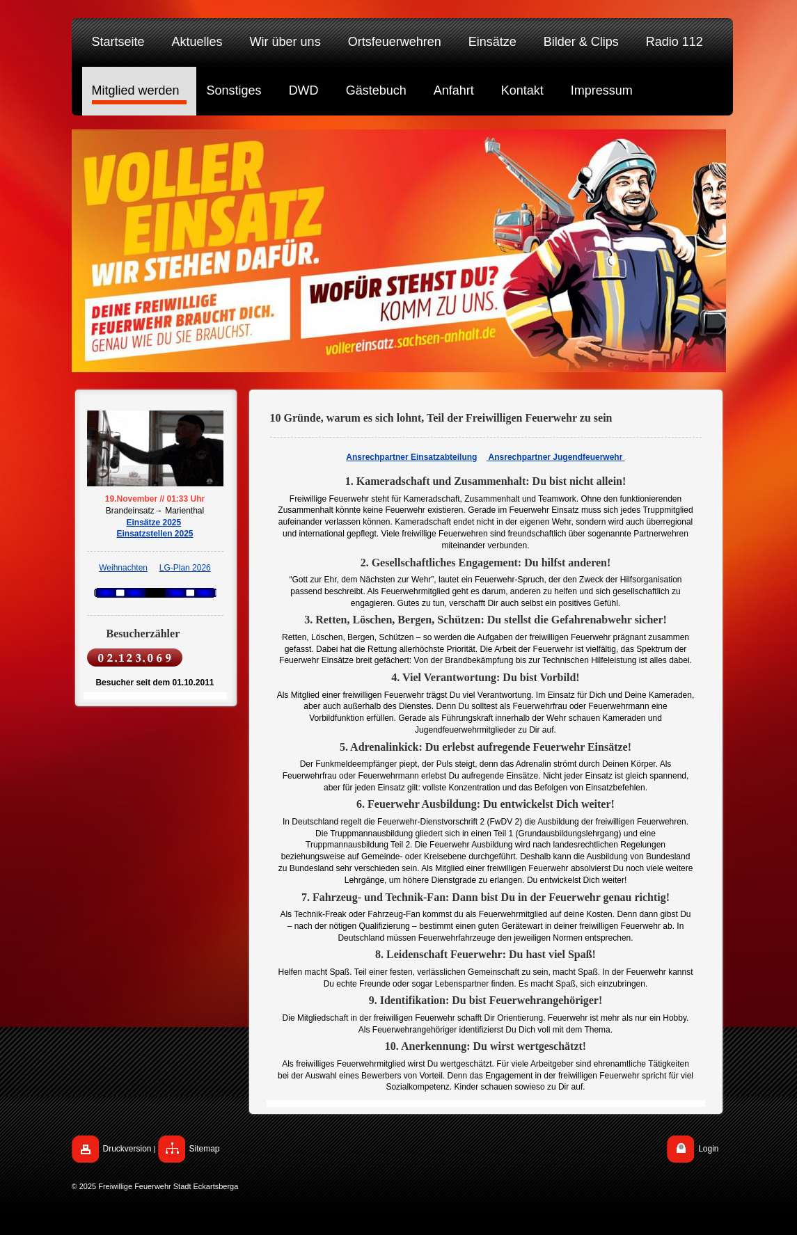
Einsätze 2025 (153, 522)
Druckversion (127, 1149)
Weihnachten (123, 568)
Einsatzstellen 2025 (154, 534)
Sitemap (204, 1149)
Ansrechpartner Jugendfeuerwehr (556, 457)
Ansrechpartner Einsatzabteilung (411, 457)
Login (708, 1149)
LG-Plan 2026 (185, 568)
